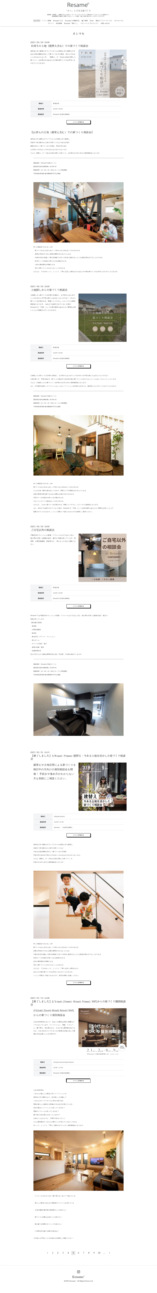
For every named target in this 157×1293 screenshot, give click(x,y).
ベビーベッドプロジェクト (89, 23)
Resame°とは (58, 20)
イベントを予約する (78, 122)
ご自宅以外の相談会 (42, 531)
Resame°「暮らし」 (71, 23)
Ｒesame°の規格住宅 (72, 20)
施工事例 (85, 20)
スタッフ (51, 23)
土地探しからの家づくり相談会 (49, 290)
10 (99, 1256)
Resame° (78, 1280)
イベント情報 (46, 20)
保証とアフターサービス (104, 20)
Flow (92, 20)
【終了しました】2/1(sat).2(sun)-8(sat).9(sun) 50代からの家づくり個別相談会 (78, 1006)
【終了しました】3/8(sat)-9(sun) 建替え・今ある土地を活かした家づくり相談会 (77, 759)
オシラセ (37, 20)
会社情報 (59, 23)
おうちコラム (118, 20)
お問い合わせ (105, 23)
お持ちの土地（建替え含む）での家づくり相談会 (59, 46)
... (104, 1256)
